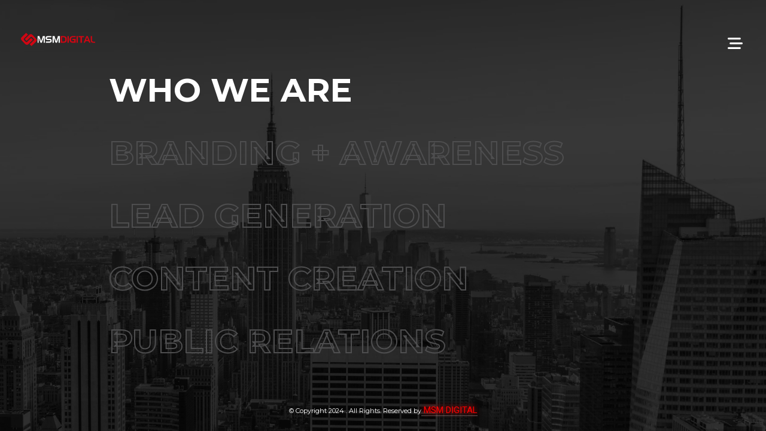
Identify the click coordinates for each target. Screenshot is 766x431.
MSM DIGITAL (449, 409)
